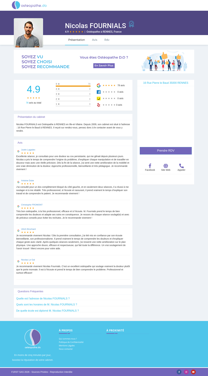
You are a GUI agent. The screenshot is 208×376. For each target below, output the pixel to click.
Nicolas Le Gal (28, 260)
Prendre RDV (165, 150)
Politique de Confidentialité (71, 342)
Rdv (106, 39)
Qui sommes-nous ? (68, 338)
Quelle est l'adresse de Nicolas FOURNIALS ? (43, 298)
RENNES (108, 31)
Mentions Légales (67, 345)
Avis (94, 39)
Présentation (76, 39)
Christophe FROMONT (32, 204)
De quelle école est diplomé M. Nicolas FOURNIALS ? (47, 310)
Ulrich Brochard (28, 229)
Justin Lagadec (28, 149)
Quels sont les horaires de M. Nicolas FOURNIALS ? (46, 304)
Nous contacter (66, 349)
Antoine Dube (27, 180)
